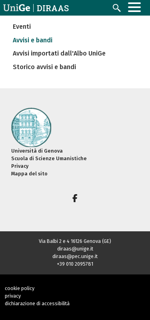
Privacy (19, 166)
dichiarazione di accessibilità (37, 303)
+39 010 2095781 (75, 264)
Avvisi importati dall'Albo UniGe (59, 53)
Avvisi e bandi (32, 40)
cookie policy (19, 288)
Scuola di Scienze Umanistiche (49, 158)
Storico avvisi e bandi (44, 67)
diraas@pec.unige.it (75, 256)
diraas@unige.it (75, 249)
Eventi (22, 26)
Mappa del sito (29, 174)
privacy (13, 296)
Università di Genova (37, 151)
